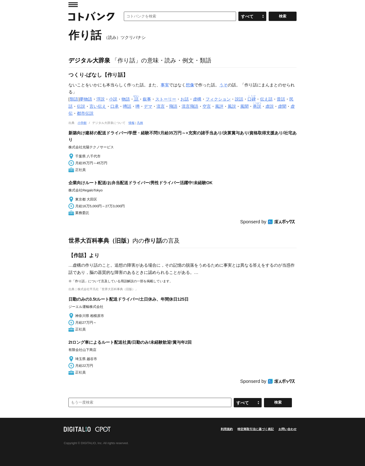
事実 (165, 85)
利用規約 (227, 429)
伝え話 (266, 99)
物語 (126, 99)
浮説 (100, 99)
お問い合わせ (287, 429)
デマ (148, 106)
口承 (114, 106)
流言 (160, 106)
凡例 (140, 123)
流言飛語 (190, 106)
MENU (73, 4)
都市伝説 (85, 113)
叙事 (147, 99)
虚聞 (282, 106)
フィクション (218, 99)
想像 (190, 85)
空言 (207, 106)
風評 (219, 106)
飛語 (173, 106)
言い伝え (97, 106)
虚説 (269, 106)
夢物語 (86, 99)
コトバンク (91, 16)
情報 (131, 123)
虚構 (197, 99)
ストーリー (165, 99)
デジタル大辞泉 (89, 60)
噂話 (127, 106)
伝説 (81, 106)
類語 (74, 99)
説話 (239, 99)
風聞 (244, 106)
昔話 (281, 99)
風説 (232, 106)
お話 (184, 99)
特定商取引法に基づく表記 (255, 429)
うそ (223, 85)
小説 (113, 99)
